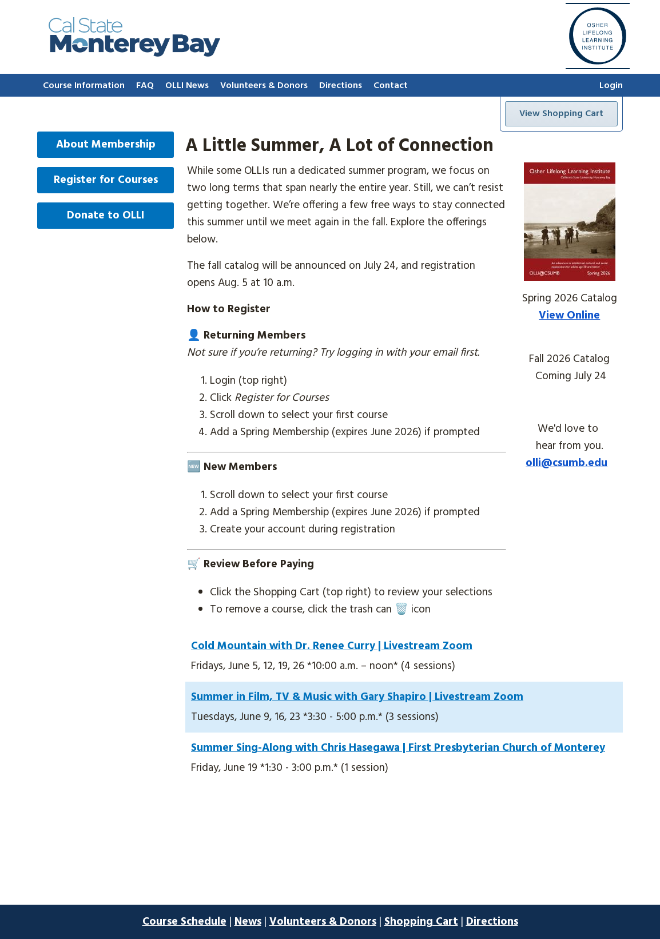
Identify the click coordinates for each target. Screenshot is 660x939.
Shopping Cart (421, 921)
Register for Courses (106, 180)
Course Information (84, 85)
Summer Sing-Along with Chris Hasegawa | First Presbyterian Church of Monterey (398, 748)
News (247, 921)
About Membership (106, 144)
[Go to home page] (134, 53)
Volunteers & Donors (264, 85)
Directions (340, 85)
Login (611, 85)
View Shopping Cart (561, 113)
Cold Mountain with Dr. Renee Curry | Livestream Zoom (331, 646)
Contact (390, 85)
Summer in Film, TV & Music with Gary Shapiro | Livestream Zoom (357, 697)
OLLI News (187, 85)
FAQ (145, 85)
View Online (569, 315)
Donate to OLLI (105, 215)
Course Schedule (184, 921)
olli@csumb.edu (566, 463)
